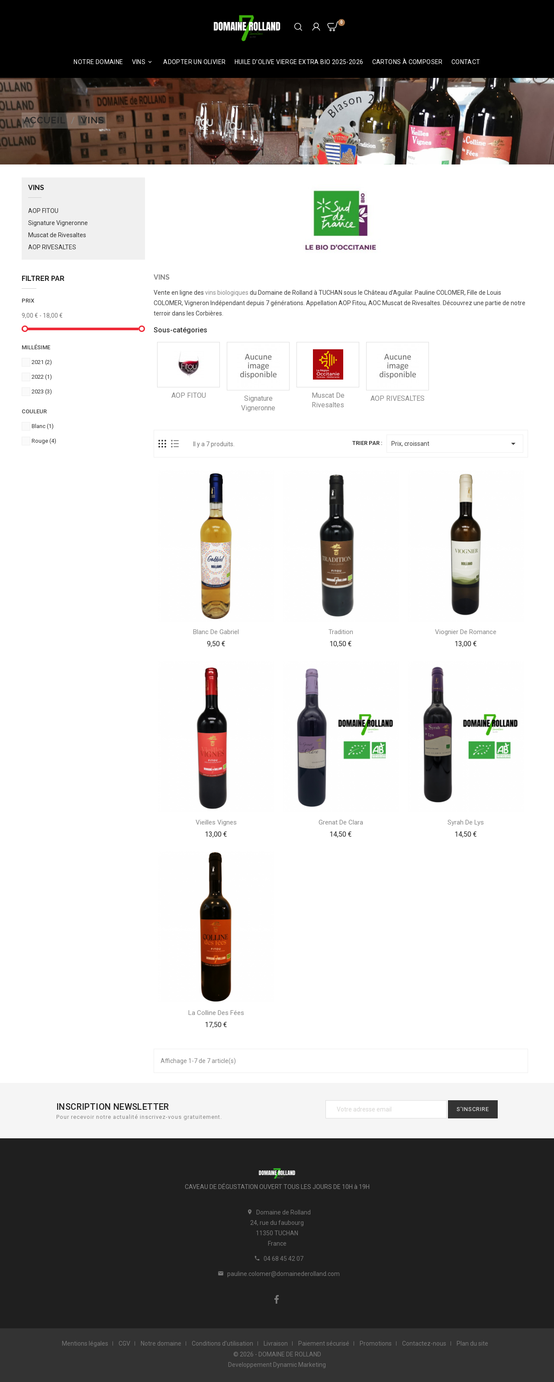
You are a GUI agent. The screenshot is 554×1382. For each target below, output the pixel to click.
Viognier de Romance (465, 632)
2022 (42, 377)
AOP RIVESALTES (52, 247)
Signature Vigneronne (58, 222)
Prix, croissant (455, 443)
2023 (42, 391)
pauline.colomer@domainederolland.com (283, 1273)
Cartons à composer (407, 61)
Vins (143, 62)
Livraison (276, 1343)
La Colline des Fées (216, 1013)
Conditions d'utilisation (222, 1343)
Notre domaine (98, 61)
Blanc (43, 426)
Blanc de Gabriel (216, 632)
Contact (465, 61)
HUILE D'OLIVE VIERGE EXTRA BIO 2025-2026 (299, 61)
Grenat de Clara (341, 822)
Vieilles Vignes (216, 822)
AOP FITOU (43, 210)
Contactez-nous (424, 1343)
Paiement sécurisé (323, 1343)
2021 (42, 362)
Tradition (341, 632)
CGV (124, 1343)
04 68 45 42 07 (283, 1258)
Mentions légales (85, 1343)
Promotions (376, 1343)
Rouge (44, 441)
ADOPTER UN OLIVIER (194, 61)
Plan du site (472, 1343)
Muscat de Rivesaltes (57, 235)
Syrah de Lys (466, 822)
